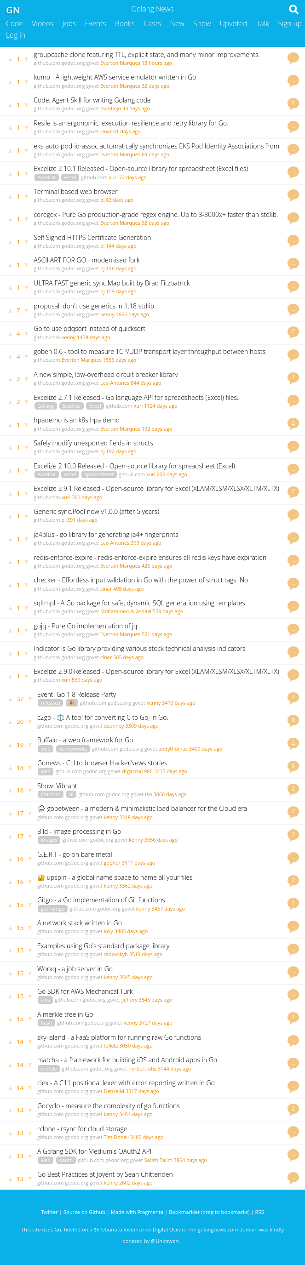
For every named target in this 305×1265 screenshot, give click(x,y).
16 (20, 859)
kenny (107, 314)
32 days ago (155, 85)
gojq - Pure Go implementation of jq (85, 625)
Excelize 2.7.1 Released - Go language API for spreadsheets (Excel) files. (136, 397)
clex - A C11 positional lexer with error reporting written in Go (126, 1082)
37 (20, 699)
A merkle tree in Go (65, 1014)
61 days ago (127, 131)
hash (46, 1022)
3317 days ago (142, 1091)
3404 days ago (136, 1114)
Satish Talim (158, 1160)
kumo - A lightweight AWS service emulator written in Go (115, 77)
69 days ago (155, 154)
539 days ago (168, 611)
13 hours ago (157, 62)
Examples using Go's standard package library (103, 945)
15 (20, 904)
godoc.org (73, 62)
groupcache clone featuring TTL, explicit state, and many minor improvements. (147, 54)
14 (20, 1041)
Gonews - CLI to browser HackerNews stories (102, 762)
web (46, 748)
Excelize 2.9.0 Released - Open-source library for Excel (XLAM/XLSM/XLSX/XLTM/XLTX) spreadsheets (156, 675)
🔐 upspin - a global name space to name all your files (115, 877)
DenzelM (114, 1091)
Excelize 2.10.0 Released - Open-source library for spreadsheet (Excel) (134, 466)
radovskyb (116, 954)
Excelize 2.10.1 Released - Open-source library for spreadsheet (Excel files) (141, 168)
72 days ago (133, 177)
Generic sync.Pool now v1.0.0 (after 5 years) (96, 511)
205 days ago (171, 474)
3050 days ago (136, 1045)
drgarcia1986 (137, 771)
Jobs (69, 23)
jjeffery (129, 999)
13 (20, 1178)
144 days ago (121, 245)
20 (20, 722)
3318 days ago (136, 817)
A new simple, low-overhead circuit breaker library (106, 374)
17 (20, 813)
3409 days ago (206, 748)
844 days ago (146, 382)
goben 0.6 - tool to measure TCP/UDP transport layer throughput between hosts (149, 351)
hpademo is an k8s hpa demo (76, 420)
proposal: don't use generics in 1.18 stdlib (94, 306)
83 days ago (119, 199)
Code (14, 23)
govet (92, 62)
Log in (15, 35)
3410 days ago (179, 702)
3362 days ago (136, 885)
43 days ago (136, 108)
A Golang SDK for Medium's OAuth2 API (94, 1151)
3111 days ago (138, 862)
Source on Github (84, 1211)
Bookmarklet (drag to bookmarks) (209, 1211)
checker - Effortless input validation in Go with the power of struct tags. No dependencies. (141, 584)
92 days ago (155, 222)
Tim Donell (116, 1137)
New (177, 23)
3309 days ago (142, 725)
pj (102, 199)
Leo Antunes (114, 382)
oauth (66, 1160)
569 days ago (87, 679)
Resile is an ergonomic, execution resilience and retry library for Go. (131, 123)
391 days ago (82, 519)
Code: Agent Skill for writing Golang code (92, 100)
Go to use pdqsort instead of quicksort (89, 328)
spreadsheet (99, 474)
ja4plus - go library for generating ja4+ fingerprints (106, 534)
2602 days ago (136, 1182)
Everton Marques (120, 62)
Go (57, 1229)
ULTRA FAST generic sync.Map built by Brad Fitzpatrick (112, 283)
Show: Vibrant (57, 785)
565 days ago (128, 657)
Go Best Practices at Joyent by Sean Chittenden (105, 1174)
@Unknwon (164, 1240)
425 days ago (157, 565)
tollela (111, 1045)
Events (95, 23)
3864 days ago (190, 1160)
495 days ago (128, 588)
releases (50, 702)
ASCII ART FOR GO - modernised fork (86, 260)
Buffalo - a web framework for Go (85, 739)
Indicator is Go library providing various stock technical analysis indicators (140, 648)
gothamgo (53, 908)
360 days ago (87, 497)
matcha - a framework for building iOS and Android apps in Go (127, 1059)
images (49, 839)
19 (20, 745)
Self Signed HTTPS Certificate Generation (92, 237)
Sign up (290, 23)
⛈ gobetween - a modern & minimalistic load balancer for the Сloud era (142, 808)
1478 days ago (93, 337)
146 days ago (121, 268)
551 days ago (157, 634)
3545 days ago (136, 977)
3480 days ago (147, 1137)
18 (20, 768)
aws (45, 999)
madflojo (110, 108)
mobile (49, 1068)
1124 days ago (161, 405)
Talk (262, 23)
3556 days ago (161, 839)
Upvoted (233, 23)
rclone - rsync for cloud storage (82, 1128)
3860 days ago (170, 794)
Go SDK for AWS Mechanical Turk (85, 991)
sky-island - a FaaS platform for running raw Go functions (119, 1037)
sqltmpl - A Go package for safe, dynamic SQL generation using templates (139, 602)
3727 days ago (156, 1022)
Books (125, 23)
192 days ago (157, 428)
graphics (51, 794)
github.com (47, 62)
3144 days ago (174, 1068)
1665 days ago (133, 314)
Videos (42, 23)
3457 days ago (168, 908)
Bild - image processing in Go (79, 831)
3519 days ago (146, 954)
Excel (95, 405)
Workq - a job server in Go (75, 968)
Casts (152, 23)
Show (202, 23)
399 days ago (146, 542)
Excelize (72, 405)
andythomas (172, 748)
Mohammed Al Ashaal (125, 611)
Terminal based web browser (75, 191)
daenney (114, 725)
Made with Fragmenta (137, 1211)
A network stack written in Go (79, 922)
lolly (108, 931)
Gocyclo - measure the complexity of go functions (108, 1105)
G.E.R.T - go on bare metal (74, 854)
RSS (259, 1211)
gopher (112, 862)
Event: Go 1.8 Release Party (76, 694)
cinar (106, 131)
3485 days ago (131, 931)
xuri (113, 177)
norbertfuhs (142, 1068)
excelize (46, 177)
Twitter (49, 1211)
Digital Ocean (168, 1229)
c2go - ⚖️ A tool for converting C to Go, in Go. (102, 717)
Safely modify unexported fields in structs (93, 443)
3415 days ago (171, 771)
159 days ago (121, 291)
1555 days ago (119, 359)
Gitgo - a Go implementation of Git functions (101, 899)
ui (71, 794)
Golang (45, 405)
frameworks (73, 748)
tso (148, 794)
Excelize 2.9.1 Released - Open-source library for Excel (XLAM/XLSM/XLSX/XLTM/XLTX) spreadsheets (156, 492)
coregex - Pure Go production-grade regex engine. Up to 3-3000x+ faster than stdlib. (156, 214)
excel (70, 177)
